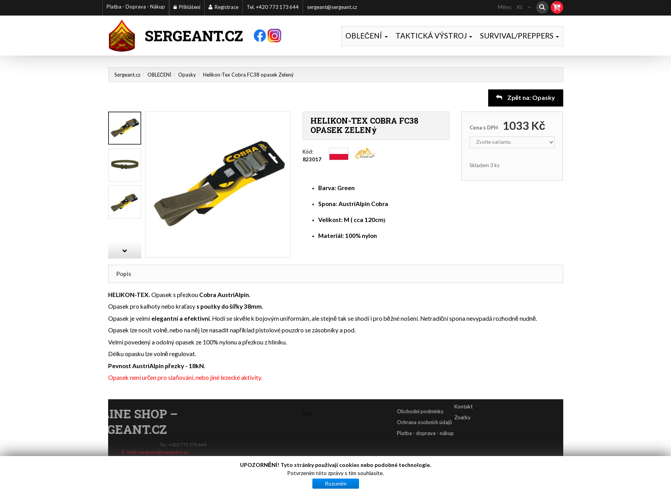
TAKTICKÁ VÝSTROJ (434, 35)
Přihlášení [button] (186, 7)
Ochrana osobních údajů (451, 422)
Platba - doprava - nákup (452, 433)
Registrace (223, 7)
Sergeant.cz (127, 75)
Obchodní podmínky (447, 411)
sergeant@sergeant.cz (332, 7)
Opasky (187, 75)
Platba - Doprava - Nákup (136, 6)
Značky (462, 410)
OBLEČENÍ (366, 35)
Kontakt (463, 399)
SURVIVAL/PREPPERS (519, 35)
